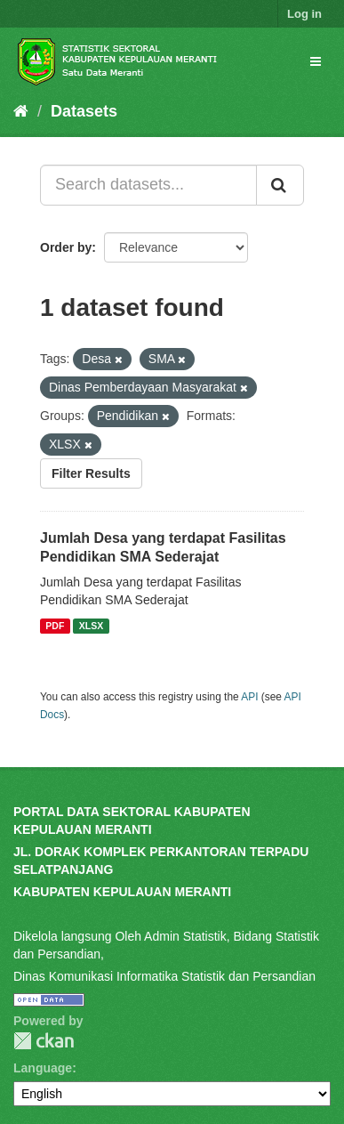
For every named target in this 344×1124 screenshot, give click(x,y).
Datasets (84, 111)
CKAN (43, 1040)
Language (42, 1068)
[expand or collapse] (315, 61)
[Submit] (280, 185)
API (249, 697)
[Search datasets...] (148, 185)
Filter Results (91, 473)
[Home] (20, 111)
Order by (66, 247)
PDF (54, 625)
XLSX (91, 625)
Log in (304, 13)
